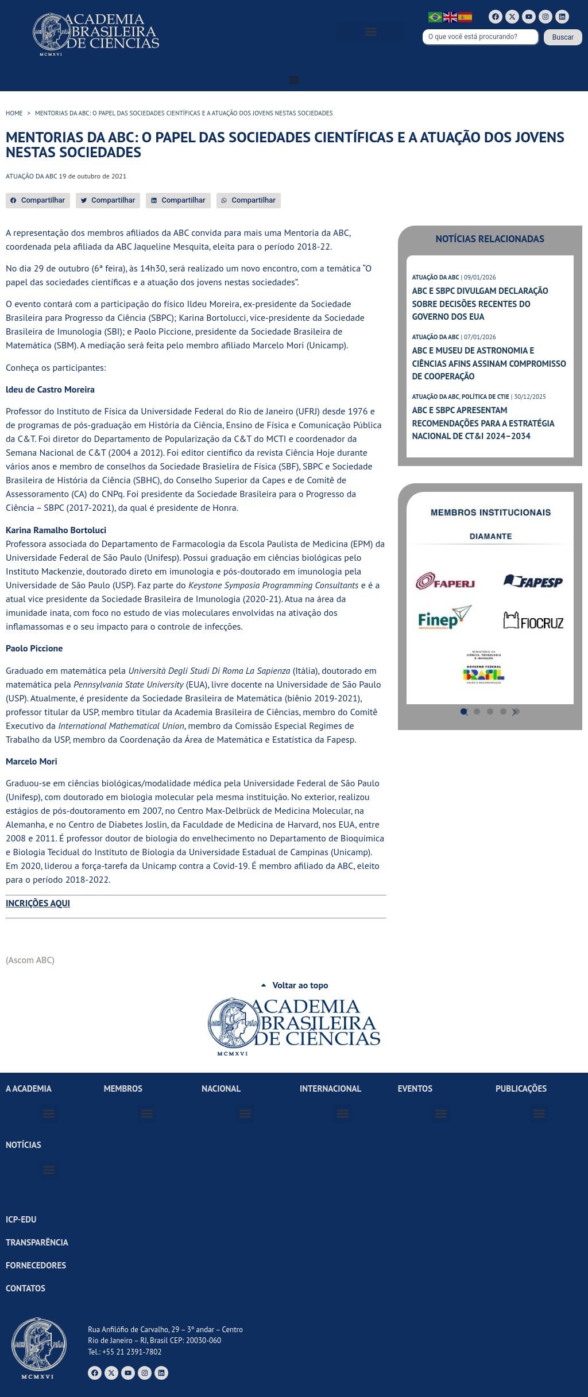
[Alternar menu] (294, 80)
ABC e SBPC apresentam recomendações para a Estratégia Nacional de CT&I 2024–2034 (483, 423)
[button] (370, 31)
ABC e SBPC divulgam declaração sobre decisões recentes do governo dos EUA (480, 303)
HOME (14, 113)
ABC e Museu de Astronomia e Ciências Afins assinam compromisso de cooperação (489, 363)
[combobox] (481, 37)
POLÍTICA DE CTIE (485, 397)
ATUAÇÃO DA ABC (435, 277)
